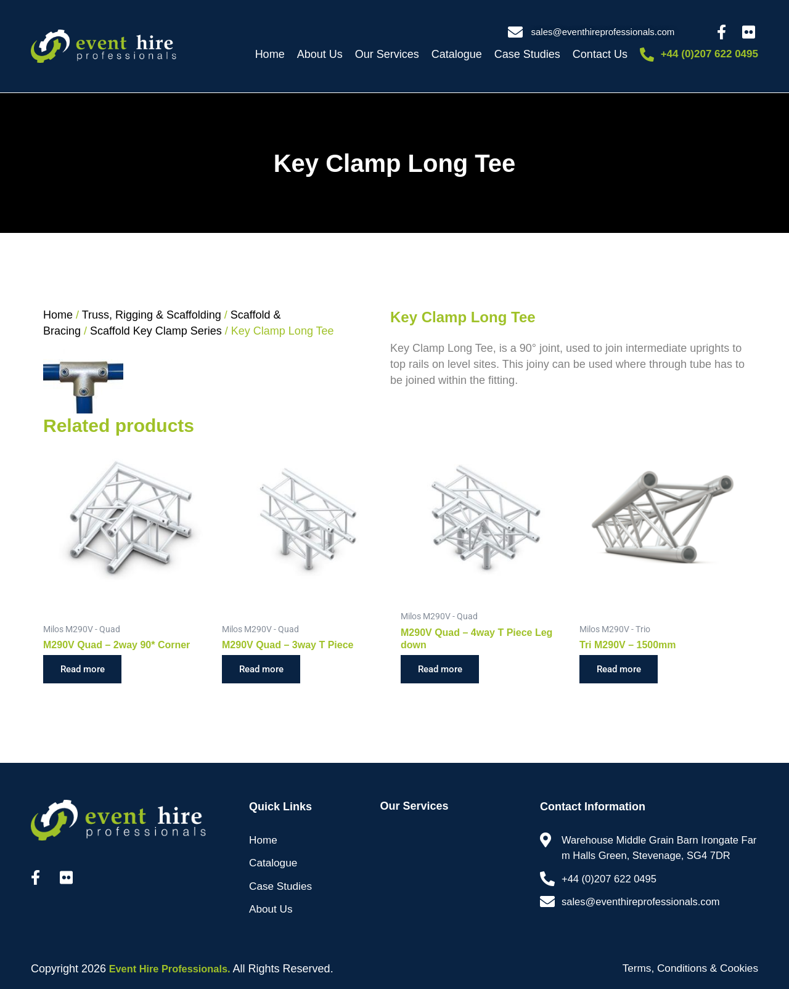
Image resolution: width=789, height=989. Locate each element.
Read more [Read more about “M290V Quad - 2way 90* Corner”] (86, 669)
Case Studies (527, 54)
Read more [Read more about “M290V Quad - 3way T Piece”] (264, 669)
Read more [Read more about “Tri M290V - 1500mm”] (622, 669)
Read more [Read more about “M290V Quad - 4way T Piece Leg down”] (443, 669)
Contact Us (600, 54)
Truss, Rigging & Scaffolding (151, 315)
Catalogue (456, 54)
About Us (320, 54)
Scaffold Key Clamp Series (156, 331)
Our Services (387, 54)
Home (270, 54)
